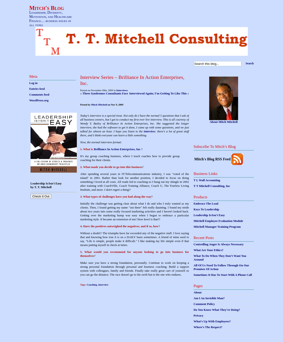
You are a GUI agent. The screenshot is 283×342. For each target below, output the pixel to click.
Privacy (199, 315)
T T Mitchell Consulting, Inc (212, 186)
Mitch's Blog (46, 8)
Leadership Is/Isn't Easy (209, 215)
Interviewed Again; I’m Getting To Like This (158, 93)
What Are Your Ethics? (209, 250)
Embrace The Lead (206, 203)
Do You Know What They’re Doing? (217, 309)
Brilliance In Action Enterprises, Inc (117, 149)
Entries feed (37, 88)
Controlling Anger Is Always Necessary (219, 244)
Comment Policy (204, 304)
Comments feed (39, 94)
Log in (33, 83)
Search (250, 63)
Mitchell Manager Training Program (217, 226)
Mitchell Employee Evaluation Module (218, 221)
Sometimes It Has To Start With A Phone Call (223, 275)
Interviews (122, 90)
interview (149, 131)
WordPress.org (39, 100)
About (198, 292)
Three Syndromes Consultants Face (105, 93)
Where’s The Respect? (208, 327)
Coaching (92, 284)
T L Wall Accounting (207, 180)
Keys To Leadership (206, 209)
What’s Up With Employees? (212, 321)
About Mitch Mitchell (224, 122)
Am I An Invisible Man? (209, 298)
